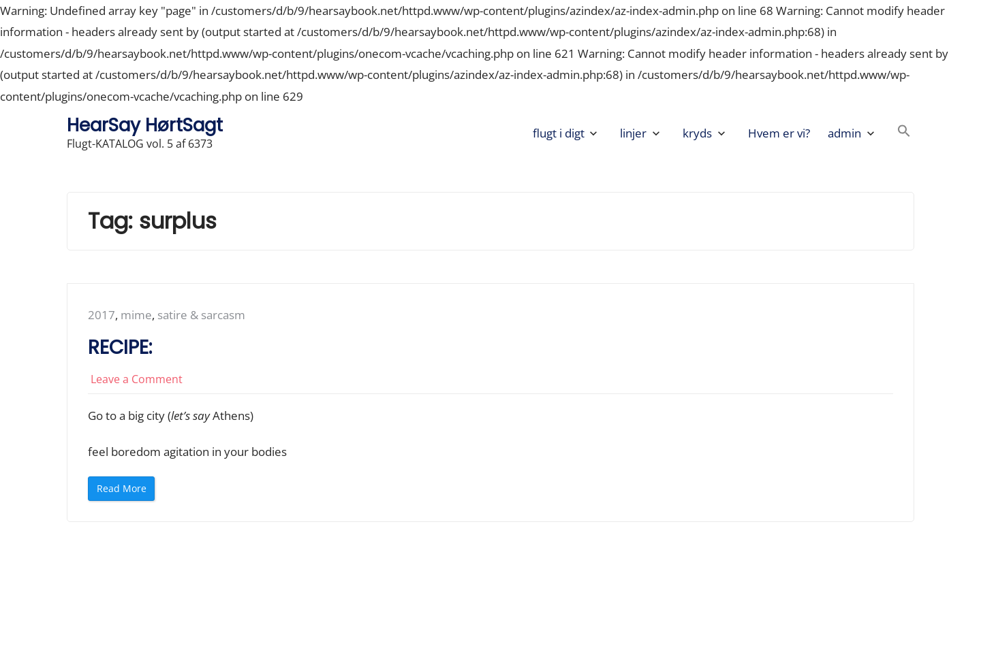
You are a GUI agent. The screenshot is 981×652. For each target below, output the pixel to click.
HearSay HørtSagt (145, 124)
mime (136, 315)
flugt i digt (559, 133)
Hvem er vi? (779, 133)
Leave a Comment (137, 379)
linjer (633, 133)
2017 (101, 315)
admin (844, 133)
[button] (904, 133)
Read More (124, 491)
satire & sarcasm (201, 315)
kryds (697, 133)
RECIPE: (120, 347)
